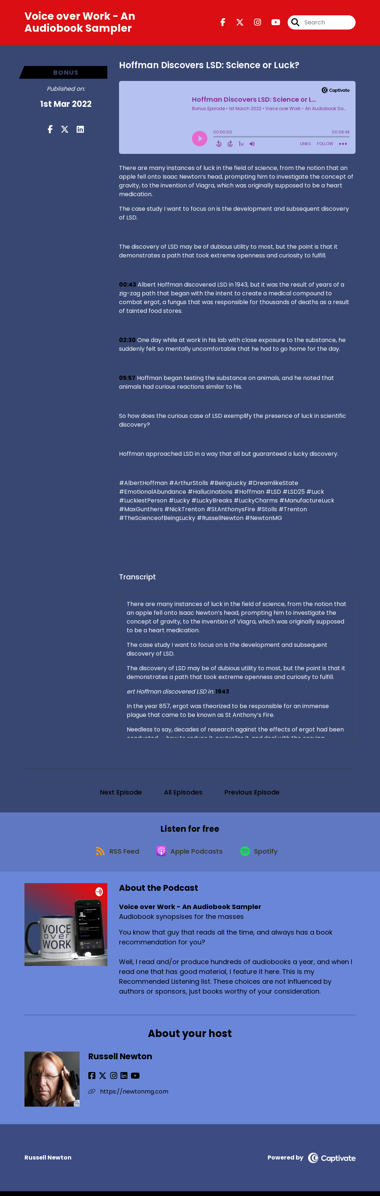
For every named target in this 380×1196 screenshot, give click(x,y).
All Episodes (183, 793)
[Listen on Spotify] (261, 855)
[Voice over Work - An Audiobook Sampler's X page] (235, 23)
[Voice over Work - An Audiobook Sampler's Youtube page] (271, 23)
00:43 (127, 286)
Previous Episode (252, 793)
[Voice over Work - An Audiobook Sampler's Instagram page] (253, 23)
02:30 (127, 341)
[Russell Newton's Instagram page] (109, 1080)
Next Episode (121, 793)
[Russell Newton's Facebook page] (91, 1080)
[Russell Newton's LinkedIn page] (118, 1080)
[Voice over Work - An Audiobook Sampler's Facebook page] (223, 23)
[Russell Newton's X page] (101, 1080)
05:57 (127, 379)
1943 (222, 693)
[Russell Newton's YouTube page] (127, 1080)
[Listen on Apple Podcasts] (189, 855)
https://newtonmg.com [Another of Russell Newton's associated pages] (128, 1096)
